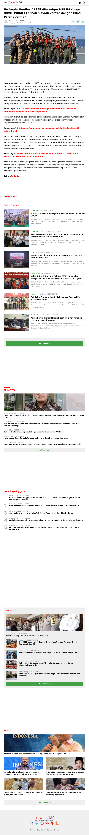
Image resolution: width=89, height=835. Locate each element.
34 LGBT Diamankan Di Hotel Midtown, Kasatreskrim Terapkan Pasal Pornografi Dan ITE (48, 642)
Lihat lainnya (44, 342)
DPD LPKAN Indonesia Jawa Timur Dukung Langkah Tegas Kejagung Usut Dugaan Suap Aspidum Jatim (44, 415)
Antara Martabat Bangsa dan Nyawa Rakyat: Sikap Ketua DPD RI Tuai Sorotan (65, 772)
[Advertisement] (44, 73)
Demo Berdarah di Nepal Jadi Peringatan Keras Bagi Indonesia (63, 793)
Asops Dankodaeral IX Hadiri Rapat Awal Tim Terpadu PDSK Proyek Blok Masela (56, 318)
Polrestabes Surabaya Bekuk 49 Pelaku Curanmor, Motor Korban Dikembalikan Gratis (46, 663)
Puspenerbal (10, 195)
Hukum (34, 251)
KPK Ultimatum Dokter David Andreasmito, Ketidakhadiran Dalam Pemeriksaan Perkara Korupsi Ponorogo (41, 424)
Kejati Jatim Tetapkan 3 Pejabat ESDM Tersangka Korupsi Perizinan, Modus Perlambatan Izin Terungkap (56, 276)
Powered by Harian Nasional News (44, 829)
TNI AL (22, 21)
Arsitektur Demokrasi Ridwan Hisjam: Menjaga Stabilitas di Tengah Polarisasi (37, 753)
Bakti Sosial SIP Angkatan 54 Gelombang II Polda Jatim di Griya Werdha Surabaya (49, 674)
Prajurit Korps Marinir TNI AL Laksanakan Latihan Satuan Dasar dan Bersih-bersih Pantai (46, 519)
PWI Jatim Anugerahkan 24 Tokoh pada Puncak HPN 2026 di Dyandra (55, 297)
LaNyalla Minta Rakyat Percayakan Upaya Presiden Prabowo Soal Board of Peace (22, 772)
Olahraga (35, 209)
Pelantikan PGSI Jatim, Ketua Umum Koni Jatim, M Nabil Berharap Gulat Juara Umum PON (57, 234)
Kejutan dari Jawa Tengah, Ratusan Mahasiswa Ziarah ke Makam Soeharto (36, 437)
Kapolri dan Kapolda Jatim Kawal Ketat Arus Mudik (27, 635)
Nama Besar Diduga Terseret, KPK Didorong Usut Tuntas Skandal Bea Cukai (57, 255)
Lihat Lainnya (44, 449)
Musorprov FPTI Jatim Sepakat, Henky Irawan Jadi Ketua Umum (58, 213)
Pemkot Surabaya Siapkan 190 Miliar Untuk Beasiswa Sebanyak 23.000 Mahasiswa (44, 505)
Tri (17, 21)
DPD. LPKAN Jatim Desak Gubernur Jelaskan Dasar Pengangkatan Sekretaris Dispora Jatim (42, 443)
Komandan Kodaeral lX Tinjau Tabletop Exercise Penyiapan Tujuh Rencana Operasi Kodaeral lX (44, 528)
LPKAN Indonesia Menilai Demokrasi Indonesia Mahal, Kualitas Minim (23, 793)
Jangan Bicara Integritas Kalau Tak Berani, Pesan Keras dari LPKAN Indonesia (42, 512)
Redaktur (15, 176)
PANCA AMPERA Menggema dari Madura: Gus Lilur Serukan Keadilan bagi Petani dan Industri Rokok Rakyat (44, 498)
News (33, 293)
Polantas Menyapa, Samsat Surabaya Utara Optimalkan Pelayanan (48, 652)
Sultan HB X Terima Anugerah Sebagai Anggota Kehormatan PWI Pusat (34, 431)
